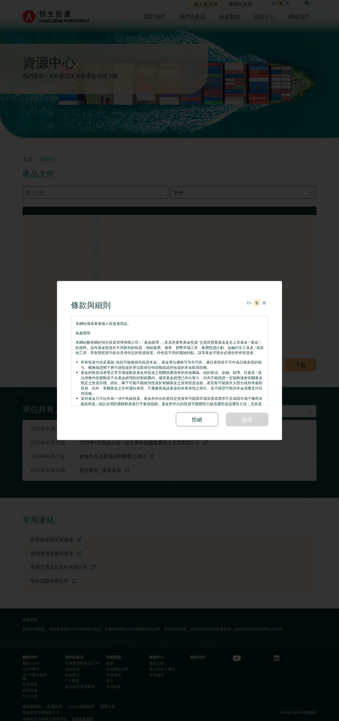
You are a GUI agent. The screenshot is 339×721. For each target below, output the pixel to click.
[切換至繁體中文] (256, 303)
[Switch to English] (249, 303)
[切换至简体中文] (264, 303)
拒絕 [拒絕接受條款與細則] (197, 419)
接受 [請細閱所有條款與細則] (247, 419)
